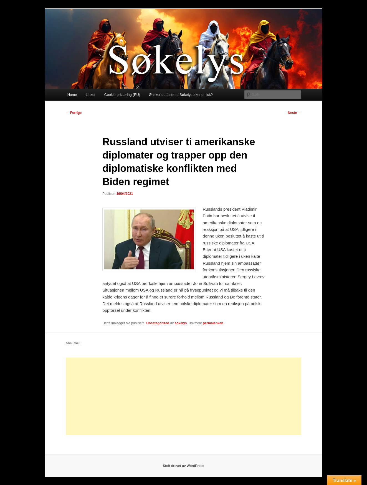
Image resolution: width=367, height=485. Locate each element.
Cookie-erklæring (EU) (122, 95)
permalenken (213, 323)
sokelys (181, 323)
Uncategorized (157, 323)
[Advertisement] (183, 396)
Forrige (74, 113)
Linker (90, 95)
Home (72, 95)
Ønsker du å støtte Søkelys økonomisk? (181, 95)
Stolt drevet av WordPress (183, 466)
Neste (294, 113)
